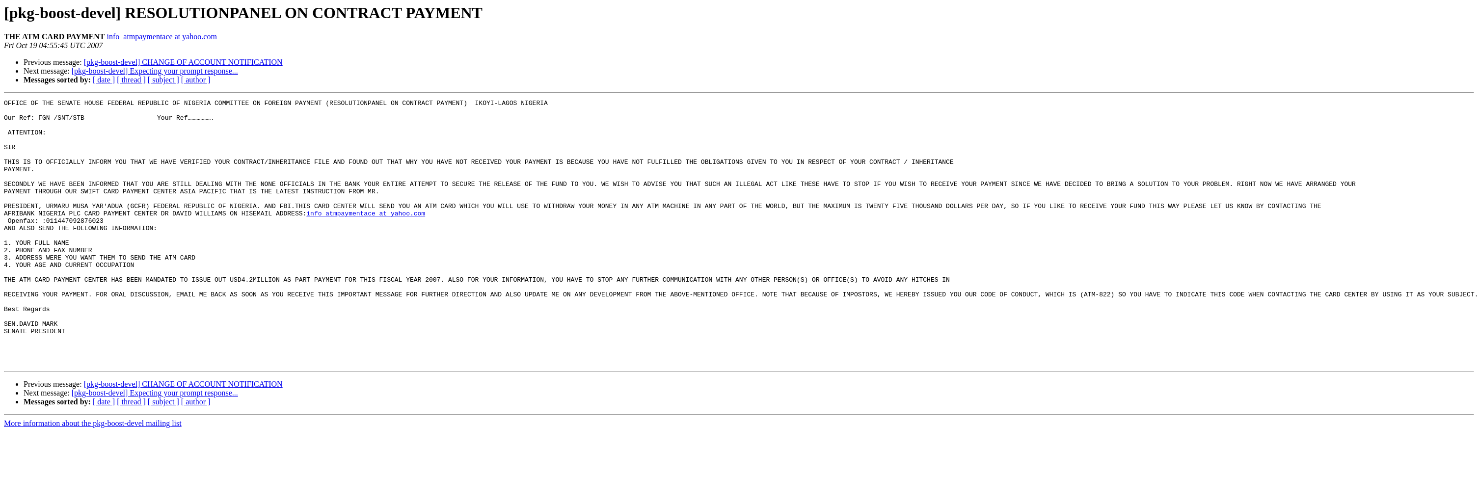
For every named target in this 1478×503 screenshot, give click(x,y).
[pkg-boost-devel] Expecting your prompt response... (155, 71)
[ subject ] (163, 80)
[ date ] (104, 80)
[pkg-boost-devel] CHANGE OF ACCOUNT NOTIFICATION (183, 62)
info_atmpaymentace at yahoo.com (162, 36)
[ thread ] (131, 80)
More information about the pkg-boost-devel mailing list (93, 476)
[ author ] (196, 80)
